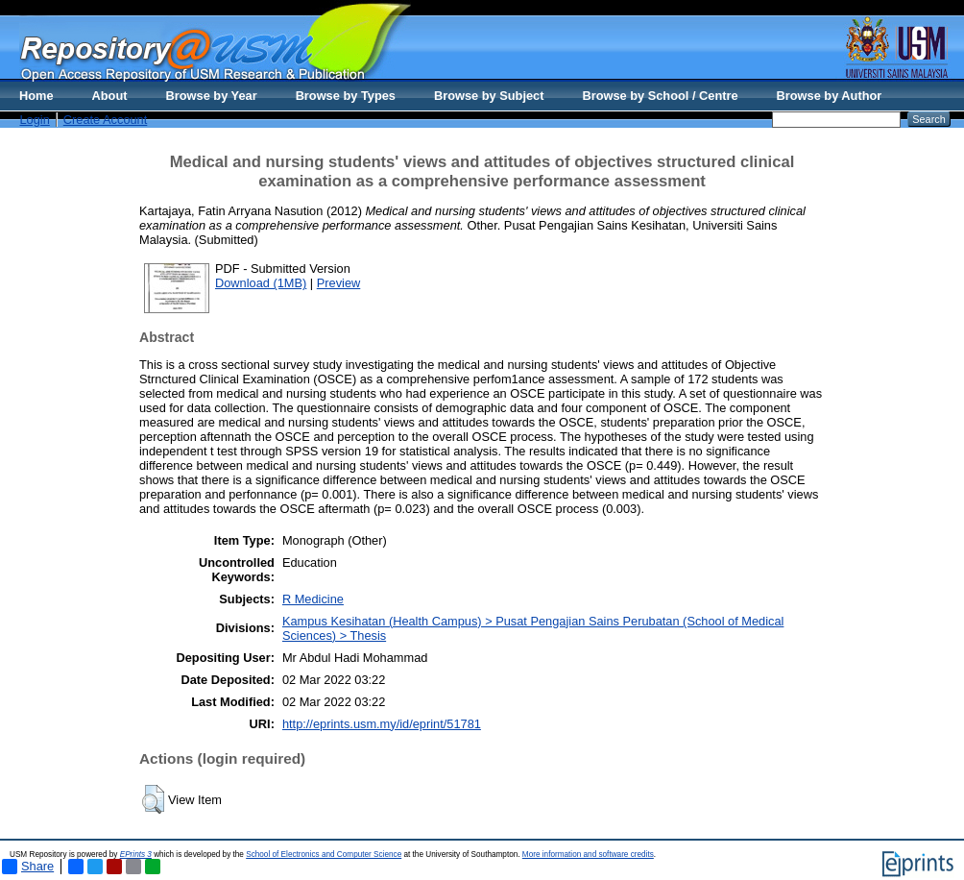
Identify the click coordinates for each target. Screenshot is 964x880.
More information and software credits (588, 854)
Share (28, 866)
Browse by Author (829, 95)
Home (36, 95)
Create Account (105, 119)
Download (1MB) (260, 283)
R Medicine (313, 599)
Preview (339, 283)
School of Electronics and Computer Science (323, 854)
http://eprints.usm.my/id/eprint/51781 (381, 724)
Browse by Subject (489, 95)
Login (34, 119)
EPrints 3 (136, 854)
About (110, 95)
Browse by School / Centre (659, 95)
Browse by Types (346, 95)
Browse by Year (211, 95)
